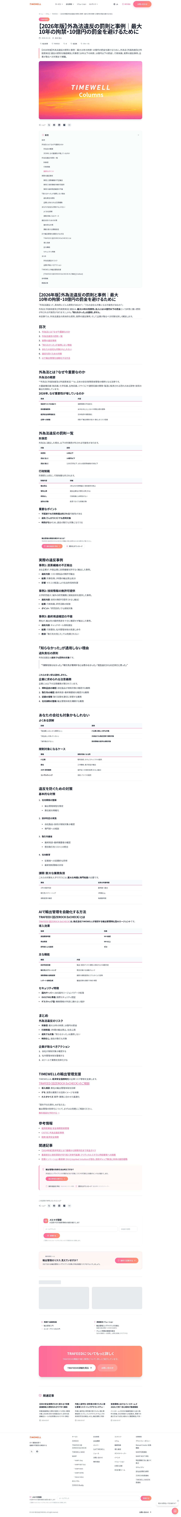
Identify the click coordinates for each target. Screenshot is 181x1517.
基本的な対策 (48, 225)
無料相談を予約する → (49, 1112)
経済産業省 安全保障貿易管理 (55, 1128)
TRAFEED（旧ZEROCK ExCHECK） (54, 921)
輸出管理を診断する (56, 1179)
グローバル (85, 44)
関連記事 (45, 283)
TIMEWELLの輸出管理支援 (51, 269)
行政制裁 (47, 167)
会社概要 (96, 1441)
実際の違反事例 (47, 176)
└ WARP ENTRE (78, 1473)
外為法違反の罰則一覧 (50, 158)
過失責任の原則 (49, 198)
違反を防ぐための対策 (49, 220)
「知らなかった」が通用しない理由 (53, 193)
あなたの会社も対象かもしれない (53, 207)
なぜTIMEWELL (99, 1449)
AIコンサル (75, 1481)
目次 (43, 140)
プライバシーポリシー (143, 1441)
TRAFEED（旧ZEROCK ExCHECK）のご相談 (64, 1083)
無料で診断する (127, 1260)
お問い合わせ (142, 4)
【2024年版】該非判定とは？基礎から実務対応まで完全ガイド (69, 1150)
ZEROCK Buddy (78, 1485)
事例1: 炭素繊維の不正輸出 (53, 180)
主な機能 (47, 247)
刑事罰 (46, 162)
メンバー (96, 1445)
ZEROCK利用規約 (142, 1475)
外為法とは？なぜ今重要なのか (52, 144)
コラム (47, 14)
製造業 (74, 44)
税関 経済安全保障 (50, 1136)
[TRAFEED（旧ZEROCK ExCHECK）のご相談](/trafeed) (63, 274)
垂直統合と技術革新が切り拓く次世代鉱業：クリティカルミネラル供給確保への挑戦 (79, 1154)
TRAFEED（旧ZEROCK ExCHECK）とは (57, 238)
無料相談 (126, 4)
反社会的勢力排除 (142, 1471)
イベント (117, 1457)
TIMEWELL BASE (78, 1452)
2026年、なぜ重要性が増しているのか (57, 153)
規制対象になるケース (51, 216)
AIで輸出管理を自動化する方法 (53, 234)
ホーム (41, 14)
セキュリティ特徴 (49, 252)
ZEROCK (75, 1441)
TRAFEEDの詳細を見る (79, 1367)
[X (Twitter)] (32, 1451)
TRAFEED (55, 14)
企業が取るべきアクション (52, 265)
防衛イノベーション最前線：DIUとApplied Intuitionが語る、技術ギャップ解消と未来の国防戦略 (84, 1159)
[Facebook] (37, 1451)
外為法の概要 (48, 149)
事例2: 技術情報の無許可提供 (54, 184)
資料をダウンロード (74, 546)
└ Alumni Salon (78, 1477)
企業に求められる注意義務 (53, 202)
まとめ (44, 256)
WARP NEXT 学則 (142, 1456)
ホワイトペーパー (121, 1453)
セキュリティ (140, 1467)
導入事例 (118, 1449)
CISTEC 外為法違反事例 (53, 1132)
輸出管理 (44, 44)
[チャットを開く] (175, 1511)
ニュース (96, 1453)
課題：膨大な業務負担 (51, 229)
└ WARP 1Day (78, 1460)
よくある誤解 (48, 211)
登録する (51, 1235)
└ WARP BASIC (78, 1469)
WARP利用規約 (141, 1452)
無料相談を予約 (52, 546)
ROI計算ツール (120, 1470)
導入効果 (47, 243)
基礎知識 (118, 1445)
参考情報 (45, 278)
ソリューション (81, 4)
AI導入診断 (118, 1466)
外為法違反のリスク (50, 260)
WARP (74, 1456)
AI (65, 44)
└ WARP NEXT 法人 (79, 1464)
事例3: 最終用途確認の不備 (53, 189)
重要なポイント (49, 171)
